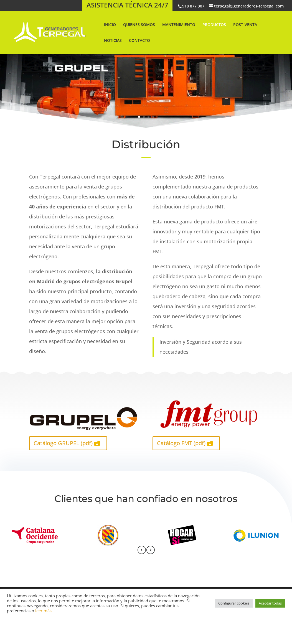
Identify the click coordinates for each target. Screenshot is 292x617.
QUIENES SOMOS (139, 25)
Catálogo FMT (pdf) (181, 443)
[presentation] (142, 551)
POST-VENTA (245, 25)
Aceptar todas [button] (270, 603)
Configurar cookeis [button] (233, 603)
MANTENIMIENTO (178, 25)
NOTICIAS (113, 41)
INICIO (110, 25)
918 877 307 (193, 6)
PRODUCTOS (214, 25)
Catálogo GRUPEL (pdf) (63, 443)
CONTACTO (139, 41)
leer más (43, 610)
